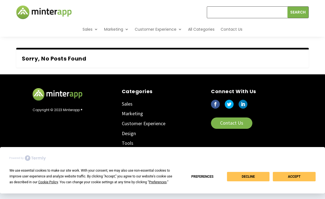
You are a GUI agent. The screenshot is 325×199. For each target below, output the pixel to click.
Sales (88, 29)
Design (129, 133)
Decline (248, 177)
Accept (294, 177)
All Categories (201, 29)
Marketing (113, 29)
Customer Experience (155, 29)
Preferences (202, 177)
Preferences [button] (158, 182)
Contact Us (231, 29)
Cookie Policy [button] (48, 182)
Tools (127, 143)
